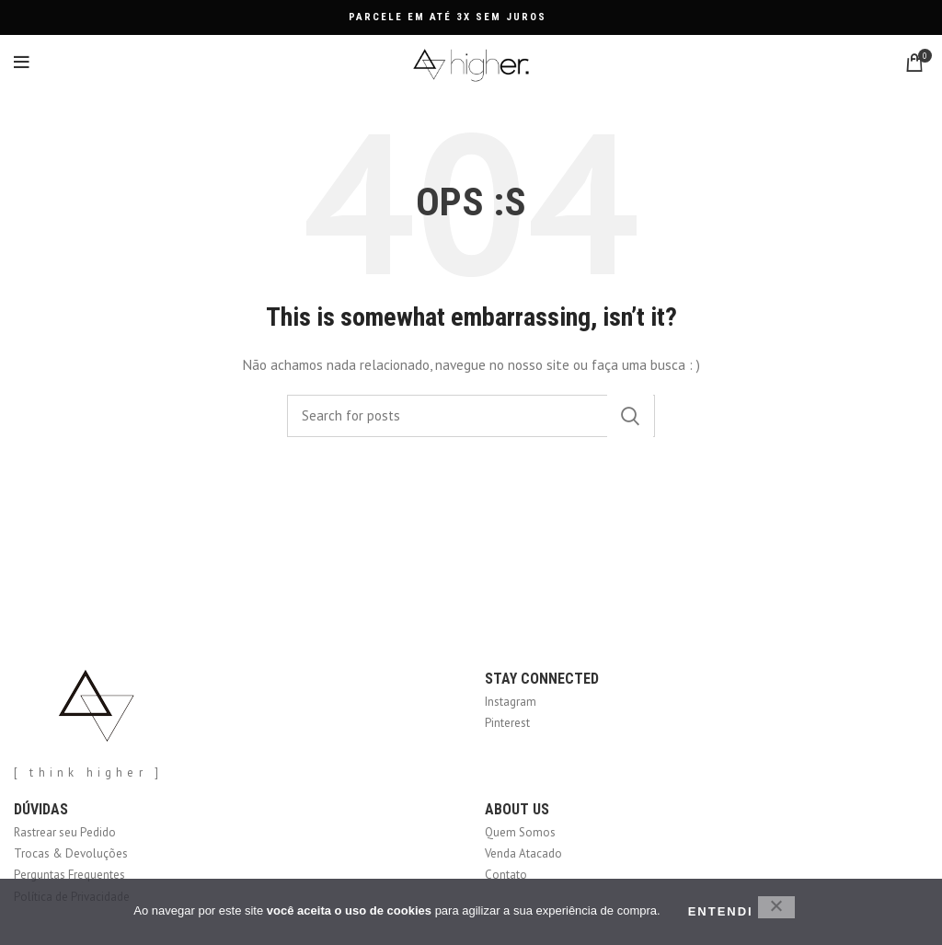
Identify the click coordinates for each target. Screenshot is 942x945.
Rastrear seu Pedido (65, 832)
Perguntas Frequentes (69, 874)
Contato (506, 874)
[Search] (471, 416)
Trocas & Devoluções (71, 853)
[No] (776, 907)
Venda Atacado (523, 853)
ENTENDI (720, 911)
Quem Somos (520, 832)
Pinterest (507, 723)
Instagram (510, 701)
